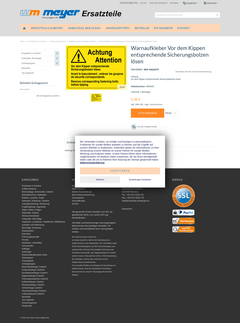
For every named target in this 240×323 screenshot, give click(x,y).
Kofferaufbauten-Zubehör (33, 294)
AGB (74, 186)
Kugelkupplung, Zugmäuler (34, 207)
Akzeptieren (120, 171)
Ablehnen (100, 179)
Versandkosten (156, 104)
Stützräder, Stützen (30, 213)
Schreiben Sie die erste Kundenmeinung (193, 71)
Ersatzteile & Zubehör (31, 186)
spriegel (26, 89)
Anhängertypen (28, 264)
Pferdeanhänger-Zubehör (33, 285)
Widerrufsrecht (78, 189)
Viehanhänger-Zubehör (32, 288)
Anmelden (174, 3)
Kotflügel (26, 249)
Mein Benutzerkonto (158, 3)
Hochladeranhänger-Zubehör (35, 273)
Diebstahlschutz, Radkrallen (34, 195)
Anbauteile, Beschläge (32, 219)
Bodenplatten (28, 231)
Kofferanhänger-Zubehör (33, 282)
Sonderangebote (29, 303)
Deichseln (26, 234)
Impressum (127, 209)
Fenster (25, 240)
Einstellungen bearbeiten (140, 179)
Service (143, 3)
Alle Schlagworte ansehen (47, 96)
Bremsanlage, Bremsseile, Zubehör (37, 192)
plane (22, 89)
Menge (168, 113)
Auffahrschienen (29, 189)
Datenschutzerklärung (81, 192)
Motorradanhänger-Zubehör (34, 267)
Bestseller (26, 297)
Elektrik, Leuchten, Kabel (33, 198)
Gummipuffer (27, 246)
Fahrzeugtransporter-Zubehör (35, 279)
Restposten (27, 306)
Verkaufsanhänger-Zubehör (34, 291)
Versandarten (78, 198)
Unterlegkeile (28, 261)
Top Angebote (28, 300)
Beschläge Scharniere (31, 228)
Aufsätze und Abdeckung (33, 225)
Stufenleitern (27, 258)
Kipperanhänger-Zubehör (33, 276)
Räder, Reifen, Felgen (31, 210)
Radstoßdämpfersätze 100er (34, 255)
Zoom (122, 87)
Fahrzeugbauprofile (30, 237)
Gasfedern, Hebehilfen (32, 243)
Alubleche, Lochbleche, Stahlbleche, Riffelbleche (43, 222)
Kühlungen (26, 252)
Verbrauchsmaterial (30, 216)
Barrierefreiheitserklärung (83, 195)
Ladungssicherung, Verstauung (35, 204)
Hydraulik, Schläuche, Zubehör (35, 201)
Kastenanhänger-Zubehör (33, 270)
